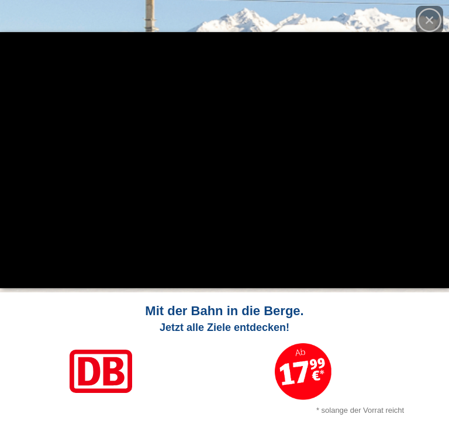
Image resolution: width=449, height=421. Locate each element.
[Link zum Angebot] (224, 356)
